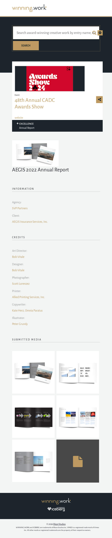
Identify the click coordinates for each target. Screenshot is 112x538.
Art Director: (19, 250)
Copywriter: (19, 304)
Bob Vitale (18, 257)
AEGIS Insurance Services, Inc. (30, 221)
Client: (16, 215)
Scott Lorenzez (21, 283)
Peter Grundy (20, 324)
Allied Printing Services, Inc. (28, 297)
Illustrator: (18, 318)
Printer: (16, 291)
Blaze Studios (59, 524)
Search (25, 45)
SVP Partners (20, 208)
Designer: (18, 264)
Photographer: (21, 277)
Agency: (17, 202)
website (19, 117)
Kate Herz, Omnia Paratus (27, 310)
